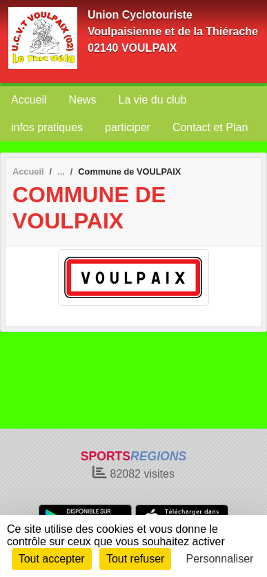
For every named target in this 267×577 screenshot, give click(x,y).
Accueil (29, 100)
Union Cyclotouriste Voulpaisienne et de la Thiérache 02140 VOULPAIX (173, 31)
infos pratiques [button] (47, 127)
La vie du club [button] (153, 100)
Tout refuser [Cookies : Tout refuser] (135, 559)
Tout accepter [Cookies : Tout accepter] (52, 559)
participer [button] (127, 127)
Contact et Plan (210, 127)
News (83, 100)
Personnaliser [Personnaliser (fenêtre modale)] (220, 559)
